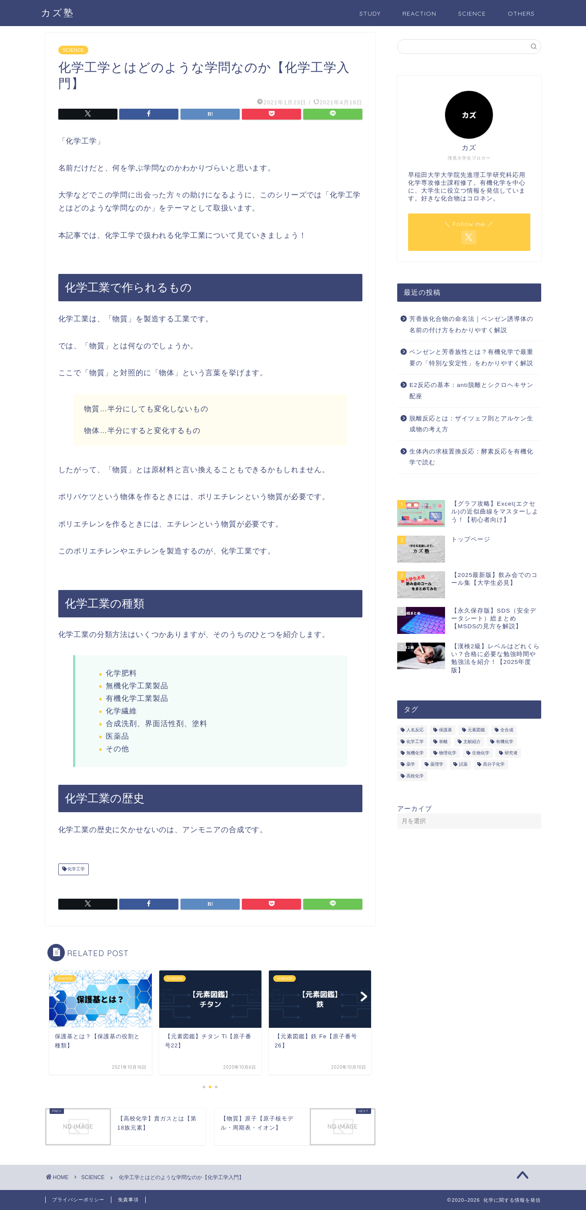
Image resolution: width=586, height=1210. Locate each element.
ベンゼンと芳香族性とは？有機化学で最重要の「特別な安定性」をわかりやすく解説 (471, 358)
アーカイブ (414, 808)
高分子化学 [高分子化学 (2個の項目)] (494, 764)
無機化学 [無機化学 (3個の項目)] (415, 752)
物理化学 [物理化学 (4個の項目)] (447, 752)
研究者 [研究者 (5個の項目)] (511, 752)
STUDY (370, 13)
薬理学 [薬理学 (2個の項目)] (436, 764)
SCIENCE (472, 13)
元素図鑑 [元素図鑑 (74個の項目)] (476, 730)
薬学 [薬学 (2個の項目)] (410, 764)
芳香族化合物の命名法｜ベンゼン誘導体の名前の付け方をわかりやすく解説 (471, 324)
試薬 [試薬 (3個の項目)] (463, 764)
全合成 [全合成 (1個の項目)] (506, 730)
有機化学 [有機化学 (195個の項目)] (504, 741)
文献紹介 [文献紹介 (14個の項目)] (472, 741)
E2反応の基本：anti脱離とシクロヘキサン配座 (471, 391)
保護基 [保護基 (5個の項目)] (445, 730)
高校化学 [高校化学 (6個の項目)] (415, 775)
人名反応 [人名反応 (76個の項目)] (415, 730)
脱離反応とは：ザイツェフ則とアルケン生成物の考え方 (471, 424)
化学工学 (76, 869)
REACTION (419, 13)
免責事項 (128, 1199)
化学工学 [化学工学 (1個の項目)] (415, 741)
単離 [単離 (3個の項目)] (443, 741)
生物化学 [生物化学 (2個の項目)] (480, 752)
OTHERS (521, 13)
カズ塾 (57, 12)
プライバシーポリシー (78, 1199)
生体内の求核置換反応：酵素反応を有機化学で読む (471, 457)
